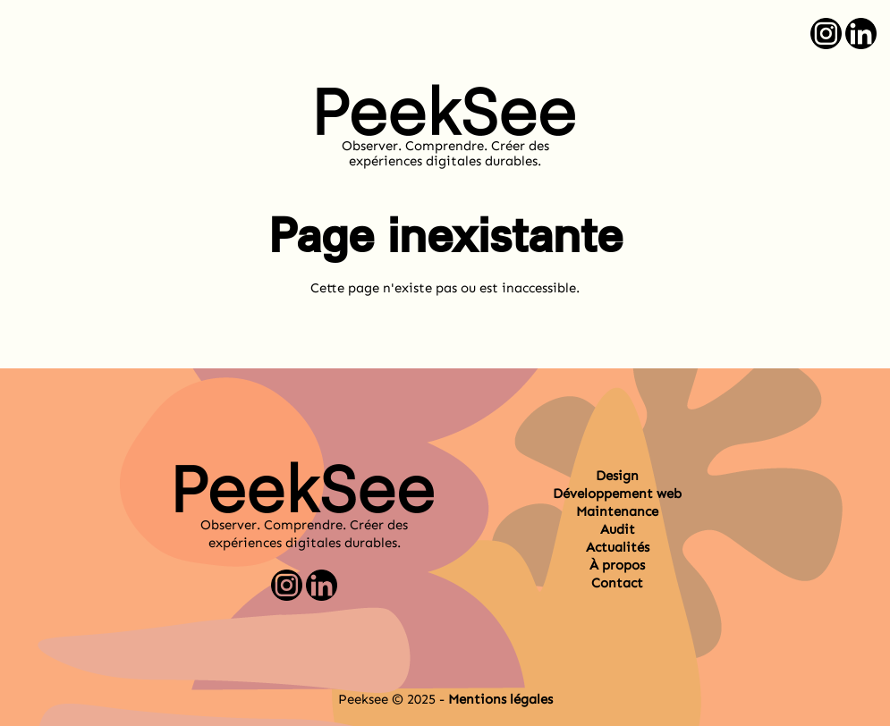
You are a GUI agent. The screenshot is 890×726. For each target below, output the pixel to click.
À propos (617, 565)
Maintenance (617, 511)
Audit (617, 529)
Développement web (617, 493)
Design (617, 476)
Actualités (617, 547)
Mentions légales (500, 699)
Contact (617, 583)
